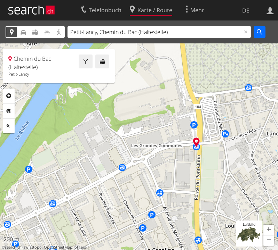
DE (245, 10)
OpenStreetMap (58, 247)
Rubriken (9, 96)
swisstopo (33, 247)
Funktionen (9, 126)
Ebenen (9, 111)
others (80, 247)
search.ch (13, 247)
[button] (268, 230)
